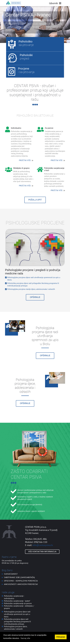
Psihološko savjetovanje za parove (18, 603)
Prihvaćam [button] (60, 637)
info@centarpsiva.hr (43, 545)
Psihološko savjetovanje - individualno (14, 597)
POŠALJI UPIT (35, 200)
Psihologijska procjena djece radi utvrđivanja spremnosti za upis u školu (17, 614)
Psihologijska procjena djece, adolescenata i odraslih (15, 627)
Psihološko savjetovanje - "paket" (17, 601)
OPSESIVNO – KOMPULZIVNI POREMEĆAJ (21, 581)
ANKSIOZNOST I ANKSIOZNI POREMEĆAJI (21, 584)
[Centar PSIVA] (13, 3)
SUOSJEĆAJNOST (11, 574)
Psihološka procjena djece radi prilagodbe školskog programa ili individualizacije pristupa (17, 621)
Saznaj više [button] (25, 638)
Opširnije (35, 297)
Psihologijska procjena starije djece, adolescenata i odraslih (31, 289)
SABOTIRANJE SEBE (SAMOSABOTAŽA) (19, 577)
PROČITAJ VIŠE (25, 160)
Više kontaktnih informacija (42, 551)
